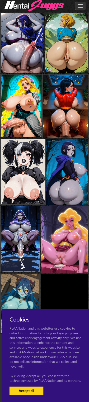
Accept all (26, 390)
